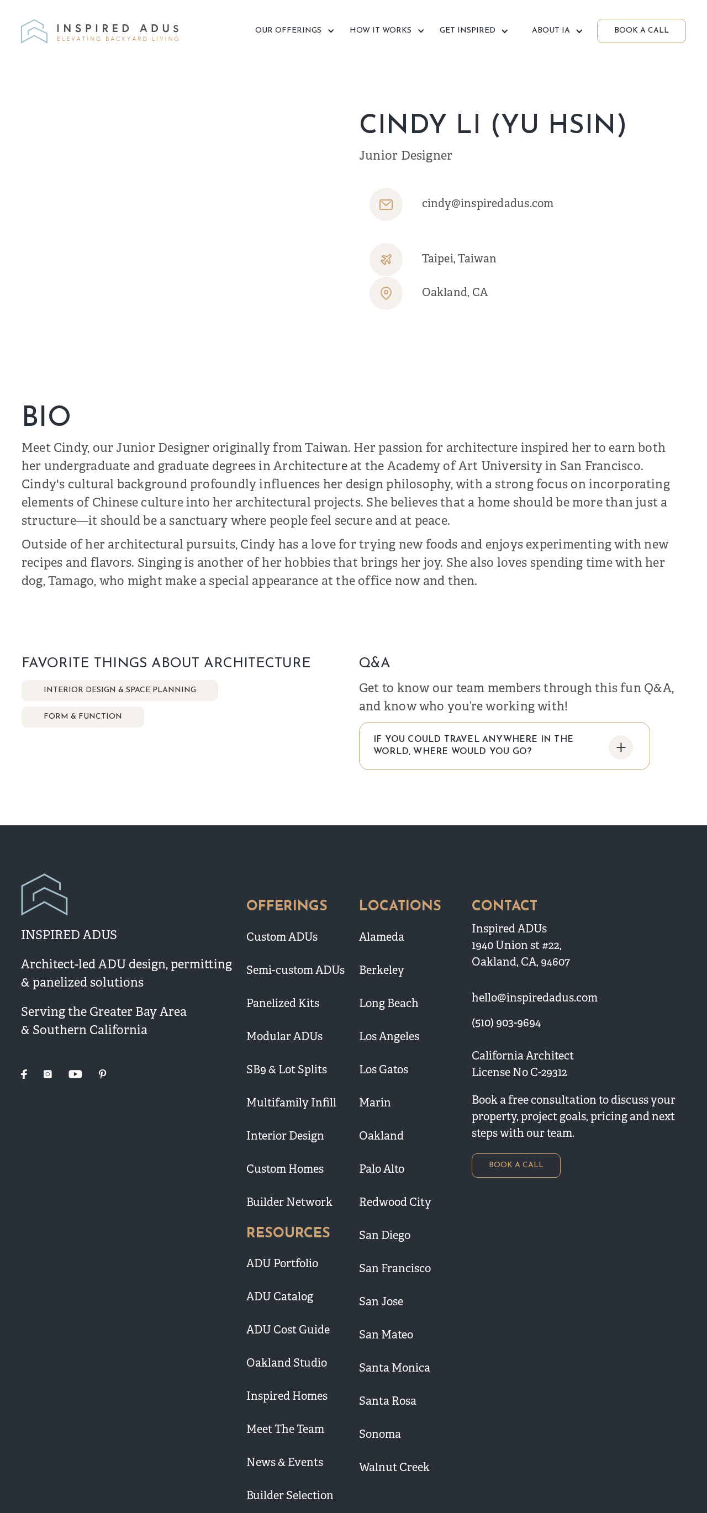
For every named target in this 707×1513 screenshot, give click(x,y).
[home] (101, 31)
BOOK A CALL (641, 31)
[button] (293, 31)
